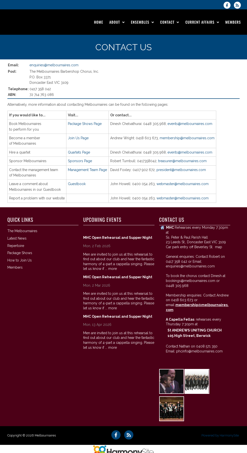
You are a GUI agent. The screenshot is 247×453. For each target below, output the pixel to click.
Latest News (17, 238)
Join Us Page (78, 138)
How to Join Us (19, 260)
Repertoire (15, 246)
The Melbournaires (22, 231)
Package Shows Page (85, 124)
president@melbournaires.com (181, 170)
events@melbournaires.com (190, 124)
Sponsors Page (80, 161)
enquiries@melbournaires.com (54, 65)
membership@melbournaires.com (187, 138)
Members (15, 267)
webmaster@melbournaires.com (182, 184)
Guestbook (77, 184)
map (218, 247)
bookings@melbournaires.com (190, 281)
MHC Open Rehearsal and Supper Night (117, 238)
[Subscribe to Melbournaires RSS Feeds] (238, 5)
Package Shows (19, 253)
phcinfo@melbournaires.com (199, 351)
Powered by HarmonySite (220, 435)
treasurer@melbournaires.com (182, 161)
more (112, 269)
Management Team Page (87, 170)
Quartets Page (79, 152)
